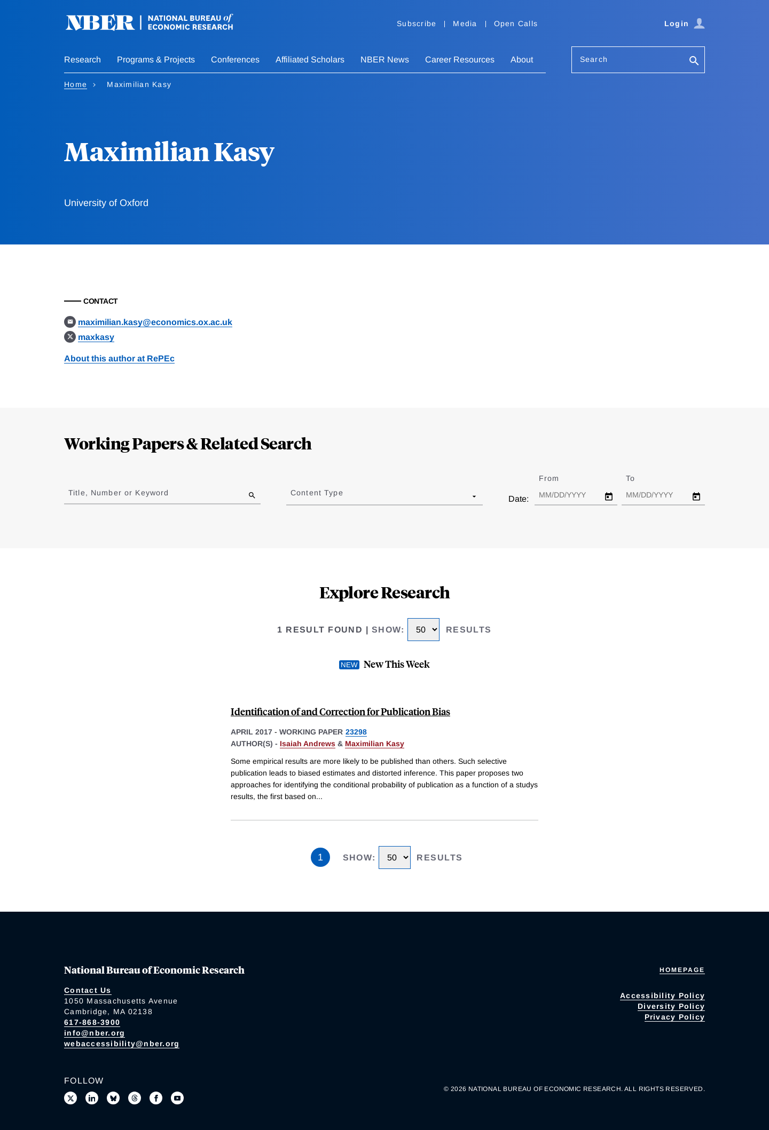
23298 (356, 732)
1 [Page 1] (320, 857)
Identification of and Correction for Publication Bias (340, 711)
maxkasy (96, 337)
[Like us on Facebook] (156, 1098)
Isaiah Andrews (307, 743)
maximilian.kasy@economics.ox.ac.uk (155, 322)
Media (465, 23)
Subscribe (416, 23)
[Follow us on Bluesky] (113, 1098)
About (522, 59)
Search (594, 59)
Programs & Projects (156, 59)
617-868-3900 (92, 1022)
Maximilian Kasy (374, 743)
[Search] (694, 61)
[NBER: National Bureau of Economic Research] (158, 28)
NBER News (384, 59)
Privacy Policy (675, 1017)
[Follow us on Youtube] (177, 1098)
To (640, 478)
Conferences (235, 59)
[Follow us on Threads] (134, 1098)
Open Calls (516, 23)
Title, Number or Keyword (118, 492)
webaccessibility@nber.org (121, 1043)
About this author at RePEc (119, 358)
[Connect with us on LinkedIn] (91, 1098)
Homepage (682, 970)
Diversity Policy (671, 1006)
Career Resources (460, 59)
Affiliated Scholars (310, 59)
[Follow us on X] (70, 1098)
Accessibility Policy (662, 995)
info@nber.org (94, 1033)
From (558, 478)
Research (82, 59)
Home (75, 84)
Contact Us (88, 990)
